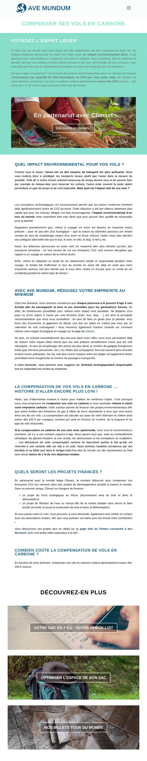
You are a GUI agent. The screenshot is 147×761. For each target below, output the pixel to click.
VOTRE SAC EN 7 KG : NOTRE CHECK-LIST (73, 628)
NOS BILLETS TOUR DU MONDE (73, 727)
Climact (89, 331)
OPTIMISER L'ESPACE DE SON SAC (73, 677)
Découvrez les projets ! (73, 128)
